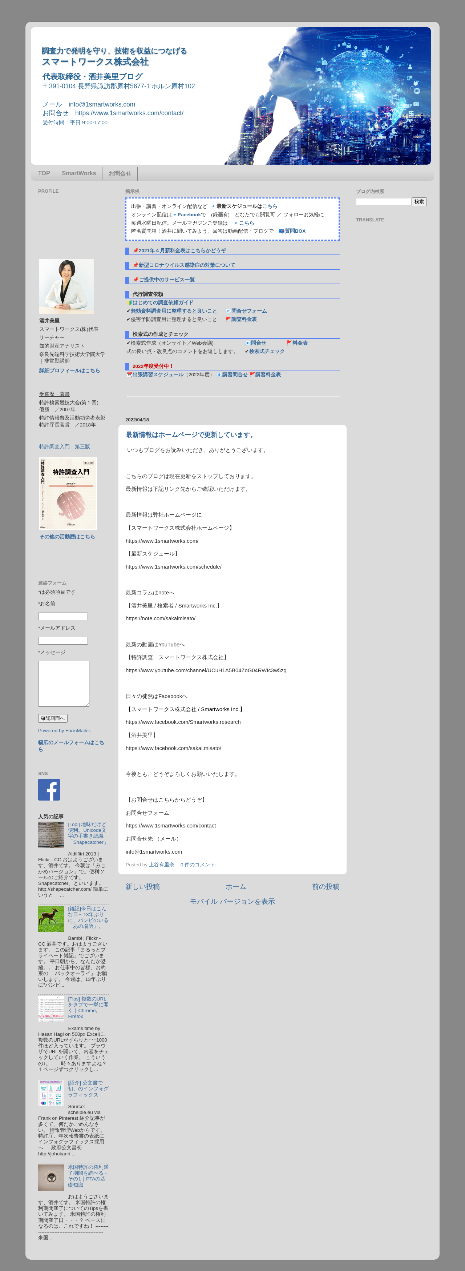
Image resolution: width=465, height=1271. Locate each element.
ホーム (236, 886)
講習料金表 (268, 374)
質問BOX (295, 231)
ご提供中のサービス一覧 (167, 279)
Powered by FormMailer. (64, 730)
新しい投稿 (142, 886)
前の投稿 (326, 886)
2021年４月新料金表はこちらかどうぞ (182, 250)
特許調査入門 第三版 (64, 446)
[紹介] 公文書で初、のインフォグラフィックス (88, 1088)
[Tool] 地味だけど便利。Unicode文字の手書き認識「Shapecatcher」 (88, 833)
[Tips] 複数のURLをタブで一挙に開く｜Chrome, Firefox (88, 1007)
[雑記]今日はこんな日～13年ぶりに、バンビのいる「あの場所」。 (88, 917)
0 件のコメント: (199, 864)
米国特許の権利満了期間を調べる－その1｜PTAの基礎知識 (88, 1176)
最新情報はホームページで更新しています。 (191, 434)
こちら (270, 206)
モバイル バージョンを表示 (232, 901)
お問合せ (120, 174)
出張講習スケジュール (158, 374)
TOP (44, 173)
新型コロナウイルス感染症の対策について (187, 265)
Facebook (189, 214)
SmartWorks (79, 173)
